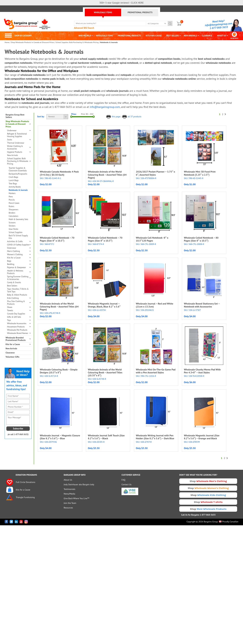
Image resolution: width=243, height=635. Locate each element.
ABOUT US (221, 35)
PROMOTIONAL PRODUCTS (140, 12)
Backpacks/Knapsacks (18, 174)
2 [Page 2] (222, 114)
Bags (19, 261)
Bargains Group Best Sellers (15, 116)
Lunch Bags (14, 180)
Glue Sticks (13, 229)
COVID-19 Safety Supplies (19, 244)
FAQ (123, 479)
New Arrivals (12, 155)
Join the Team (70, 503)
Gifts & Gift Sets (19, 317)
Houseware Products (19, 326)
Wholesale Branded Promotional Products (18, 339)
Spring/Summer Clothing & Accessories (19, 278)
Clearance (10, 352)
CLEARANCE (207, 35)
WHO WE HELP (84, 35)
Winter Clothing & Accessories (19, 147)
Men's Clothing (19, 251)
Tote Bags (13, 183)
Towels (19, 310)
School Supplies (15, 232)
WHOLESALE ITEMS (103, 12)
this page (113, 116)
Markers (12, 193)
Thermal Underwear (15, 143)
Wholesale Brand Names (19, 333)
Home (7, 42)
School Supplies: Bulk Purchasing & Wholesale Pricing (77, 42)
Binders (12, 213)
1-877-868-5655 (219, 27)
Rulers (11, 206)
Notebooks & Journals (18, 190)
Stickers (12, 226)
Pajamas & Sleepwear (19, 267)
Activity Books (15, 187)
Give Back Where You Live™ (76, 498)
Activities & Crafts (19, 241)
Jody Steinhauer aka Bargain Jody (79, 484)
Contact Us (126, 484)
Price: (73, 114)
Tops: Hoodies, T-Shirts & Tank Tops (18, 290)
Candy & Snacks (14, 282)
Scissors (12, 222)
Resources (68, 507)
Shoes (19, 307)
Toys (19, 320)
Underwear (19, 130)
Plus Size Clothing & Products (19, 303)
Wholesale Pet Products (17, 330)
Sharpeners (13, 209)
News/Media (69, 493)
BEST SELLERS (172, 35)
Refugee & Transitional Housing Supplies (17, 135)
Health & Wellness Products (19, 272)
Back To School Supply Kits (18, 237)
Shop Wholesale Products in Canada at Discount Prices (32, 42)
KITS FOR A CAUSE (154, 35)
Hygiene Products (19, 152)
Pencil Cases (14, 203)
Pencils (12, 200)
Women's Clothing (19, 254)
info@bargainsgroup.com (218, 24)
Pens (11, 196)
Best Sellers (12, 285)
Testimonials (69, 489)
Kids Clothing (19, 298)
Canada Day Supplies (16, 313)
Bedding (19, 264)
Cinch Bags (13, 177)
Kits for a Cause (19, 257)
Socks (19, 139)
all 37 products (131, 116)
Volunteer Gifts (12, 357)
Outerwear (19, 248)
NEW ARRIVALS (190, 35)
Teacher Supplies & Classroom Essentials (18, 169)
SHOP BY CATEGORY (18, 35)
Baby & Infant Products (17, 295)
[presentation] (19, 452)
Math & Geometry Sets (18, 219)
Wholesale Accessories (19, 323)
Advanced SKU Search (84, 27)
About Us (68, 479)
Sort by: (40, 116)
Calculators (13, 216)
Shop (208, 481)
